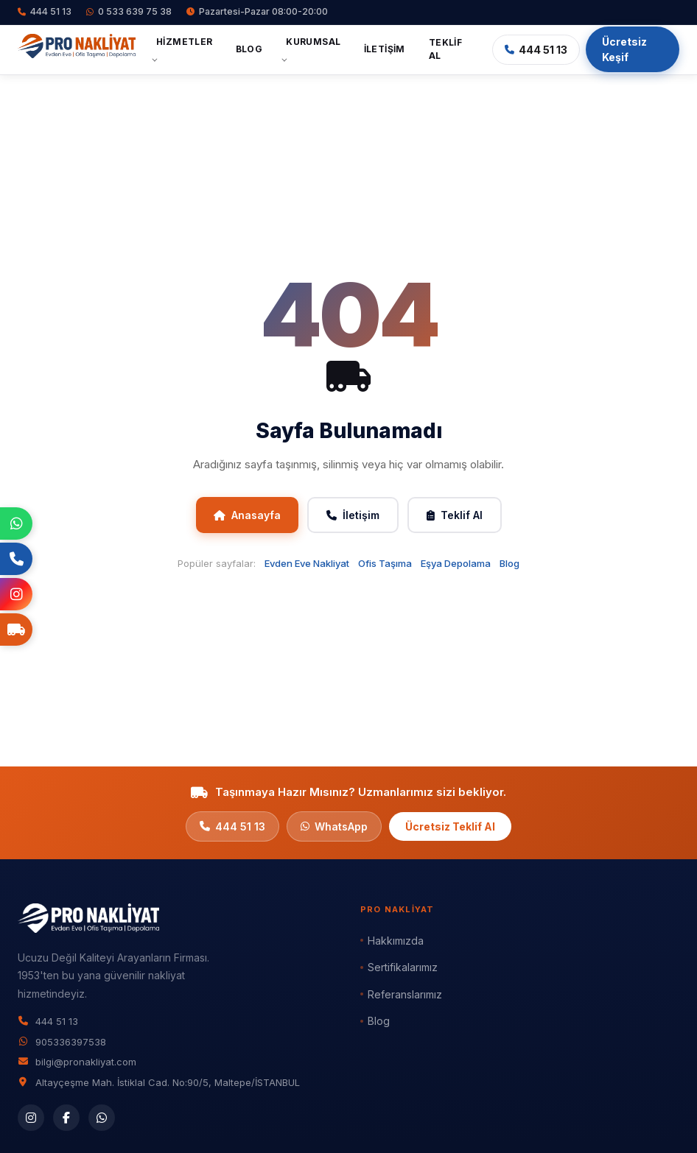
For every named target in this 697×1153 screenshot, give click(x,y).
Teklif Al (445, 49)
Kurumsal (313, 41)
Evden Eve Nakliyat (307, 563)
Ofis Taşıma (385, 563)
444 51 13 (44, 11)
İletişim (384, 48)
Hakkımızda (396, 940)
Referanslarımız (405, 994)
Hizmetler (184, 41)
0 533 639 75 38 (129, 11)
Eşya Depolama (456, 563)
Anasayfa (247, 515)
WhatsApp (334, 826)
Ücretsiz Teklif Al (450, 826)
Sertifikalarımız (403, 967)
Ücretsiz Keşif (624, 49)
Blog (249, 48)
